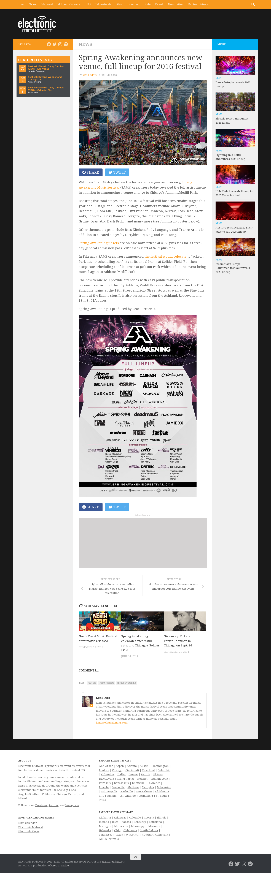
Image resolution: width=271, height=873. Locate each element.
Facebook (41, 805)
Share (90, 172)
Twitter (53, 805)
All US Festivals (109, 839)
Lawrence (153, 783)
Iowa (115, 821)
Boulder (104, 770)
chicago (92, 683)
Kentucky (140, 821)
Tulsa (102, 800)
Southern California (155, 834)
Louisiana (155, 821)
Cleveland (148, 770)
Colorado (135, 817)
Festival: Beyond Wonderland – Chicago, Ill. (46, 78)
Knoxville (138, 783)
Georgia (149, 817)
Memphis (148, 787)
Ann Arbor (106, 766)
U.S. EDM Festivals (99, 4)
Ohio (117, 830)
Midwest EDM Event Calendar (61, 4)
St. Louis (161, 795)
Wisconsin (132, 834)
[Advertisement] (143, 543)
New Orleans (144, 791)
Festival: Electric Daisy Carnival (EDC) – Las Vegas (46, 67)
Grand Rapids (125, 778)
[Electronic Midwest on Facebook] (49, 44)
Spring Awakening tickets (99, 243)
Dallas (121, 774)
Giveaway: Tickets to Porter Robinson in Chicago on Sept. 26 (179, 641)
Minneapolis (109, 791)
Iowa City (105, 783)
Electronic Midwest (30, 827)
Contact (134, 4)
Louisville (118, 787)
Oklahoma (130, 830)
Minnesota (121, 826)
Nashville (126, 791)
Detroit (72, 794)
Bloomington (160, 766)
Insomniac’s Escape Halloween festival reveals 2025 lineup (233, 268)
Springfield (146, 795)
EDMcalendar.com (113, 861)
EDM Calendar (27, 823)
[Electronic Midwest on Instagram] (60, 44)
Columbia (164, 770)
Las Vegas (63, 790)
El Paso (158, 774)
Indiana (104, 821)
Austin (144, 766)
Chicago (62, 794)
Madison (133, 787)
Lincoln (104, 787)
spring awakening (126, 683)
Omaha (112, 795)
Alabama (105, 817)
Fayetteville (106, 778)
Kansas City (121, 783)
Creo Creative (60, 865)
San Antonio (128, 795)
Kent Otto (89, 75)
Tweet (117, 172)
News (32, 4)
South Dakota (149, 830)
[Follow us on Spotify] (66, 44)
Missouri (154, 826)
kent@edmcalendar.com (112, 722)
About (120, 4)
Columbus (107, 774)
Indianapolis (159, 778)
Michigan (105, 826)
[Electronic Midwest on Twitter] (54, 44)
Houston (142, 778)
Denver (133, 774)
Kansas (126, 821)
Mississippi (138, 826)
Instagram (72, 805)
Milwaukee (164, 787)
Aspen (120, 766)
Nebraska (105, 830)
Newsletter (175, 4)
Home (19, 4)
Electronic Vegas (28, 831)
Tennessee (105, 834)
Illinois (161, 817)
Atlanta (132, 766)
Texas (119, 834)
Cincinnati (132, 770)
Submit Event (154, 4)
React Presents (107, 683)
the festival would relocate (165, 256)
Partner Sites (197, 4)
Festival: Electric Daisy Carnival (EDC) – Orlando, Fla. (46, 88)
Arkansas (120, 817)
